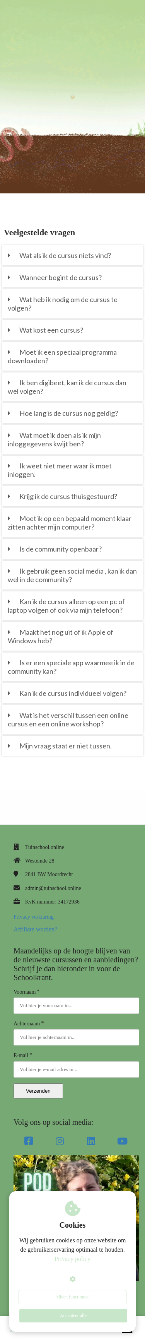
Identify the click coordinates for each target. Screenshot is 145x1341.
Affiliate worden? (35, 929)
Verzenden (38, 1091)
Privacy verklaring (34, 917)
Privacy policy (72, 1259)
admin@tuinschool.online (53, 888)
